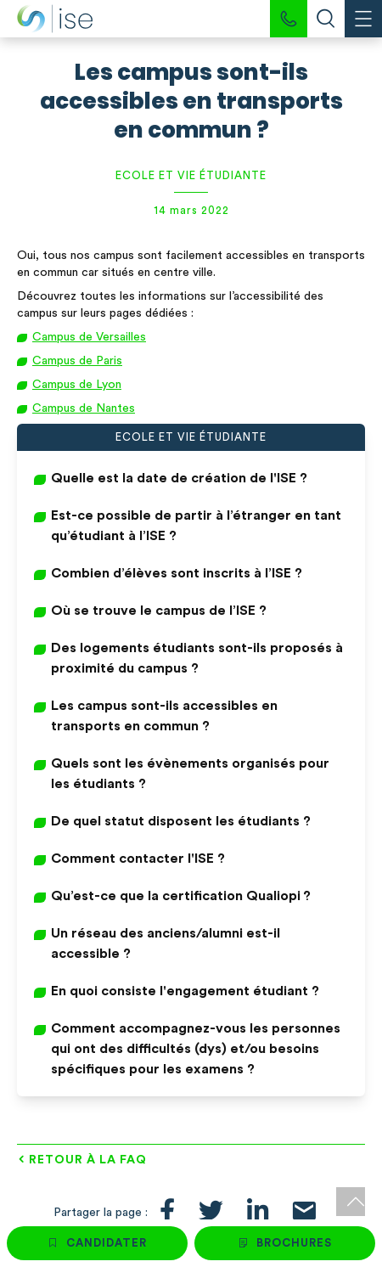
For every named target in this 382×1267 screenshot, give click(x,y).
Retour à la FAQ (88, 1160)
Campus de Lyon (76, 385)
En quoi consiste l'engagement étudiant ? (185, 991)
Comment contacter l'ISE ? (138, 858)
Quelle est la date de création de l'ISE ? (179, 478)
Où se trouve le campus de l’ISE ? (159, 610)
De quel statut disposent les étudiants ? (181, 821)
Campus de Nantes (83, 408)
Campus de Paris (77, 361)
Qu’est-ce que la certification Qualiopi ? (181, 896)
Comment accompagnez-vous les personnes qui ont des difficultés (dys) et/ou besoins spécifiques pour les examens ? (195, 1049)
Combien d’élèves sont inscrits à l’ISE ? (176, 573)
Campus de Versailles (89, 337)
